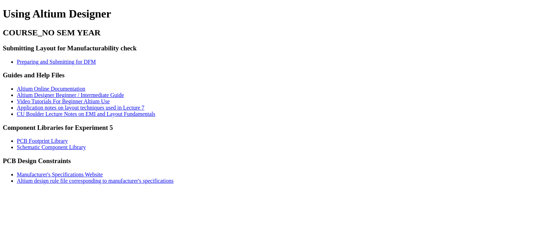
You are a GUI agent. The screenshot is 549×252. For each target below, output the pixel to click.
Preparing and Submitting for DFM (56, 62)
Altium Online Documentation (51, 89)
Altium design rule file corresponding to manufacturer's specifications (95, 181)
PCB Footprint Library (42, 141)
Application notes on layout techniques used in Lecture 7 (80, 108)
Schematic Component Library (51, 147)
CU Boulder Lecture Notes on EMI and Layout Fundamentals (86, 114)
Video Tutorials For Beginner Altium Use (63, 101)
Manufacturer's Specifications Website (60, 174)
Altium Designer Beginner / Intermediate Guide (70, 95)
